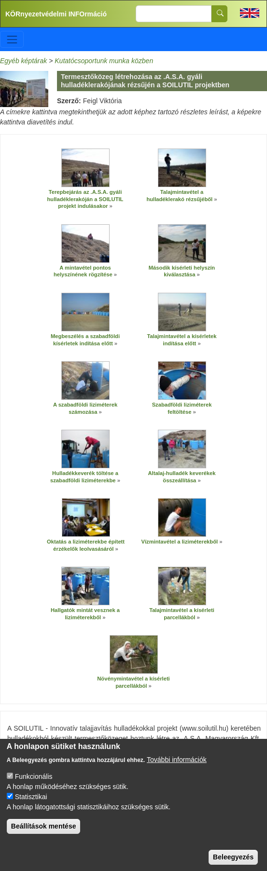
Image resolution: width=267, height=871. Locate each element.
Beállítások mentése (43, 834)
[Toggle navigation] (12, 39)
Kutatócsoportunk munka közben (104, 61)
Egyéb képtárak (23, 61)
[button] (85, 168)
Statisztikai (31, 804)
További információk (177, 767)
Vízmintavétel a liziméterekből (179, 541)
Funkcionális (34, 784)
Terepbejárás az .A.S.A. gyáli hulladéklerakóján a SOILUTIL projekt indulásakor (85, 199)
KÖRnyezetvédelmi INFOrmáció (56, 14)
